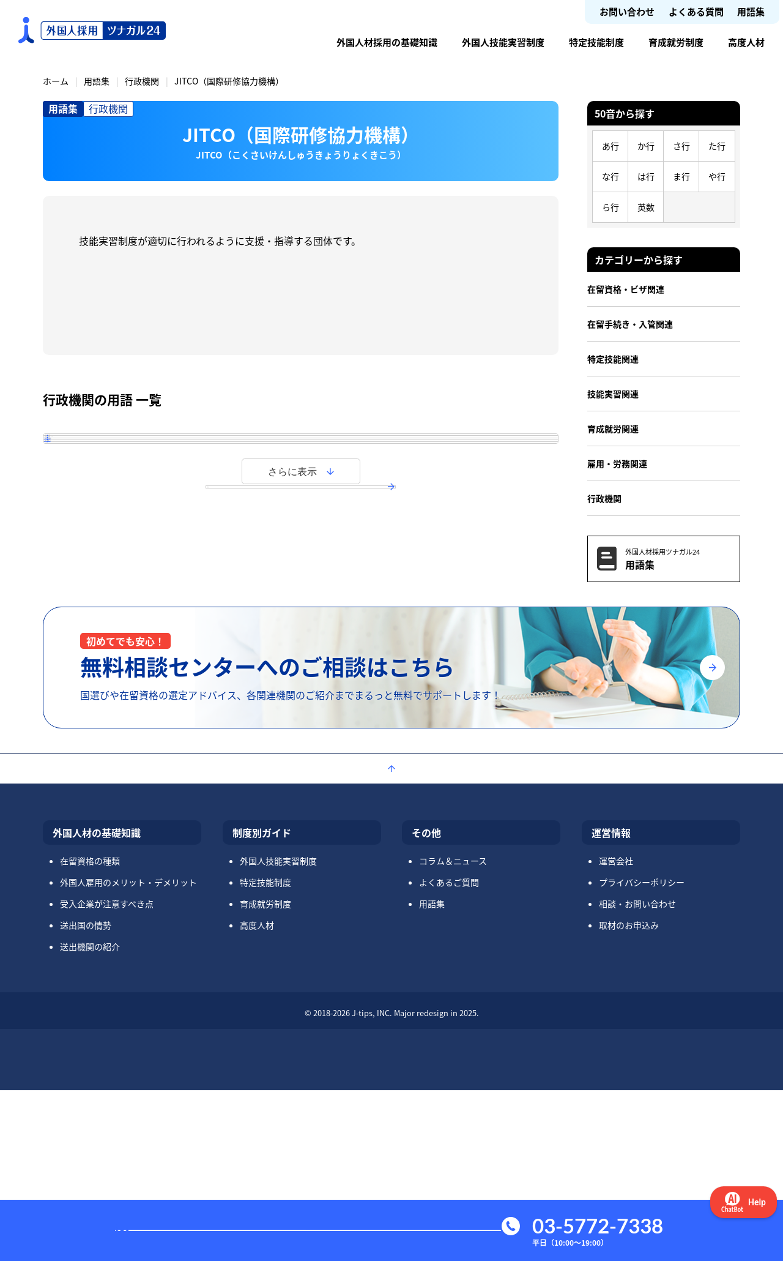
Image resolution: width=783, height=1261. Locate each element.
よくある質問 (696, 11)
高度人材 (746, 42)
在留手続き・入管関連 (630, 324)
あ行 (610, 146)
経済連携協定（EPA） (115, 590)
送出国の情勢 (85, 1096)
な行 (610, 176)
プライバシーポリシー (642, 1053)
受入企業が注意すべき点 (107, 1074)
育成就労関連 (613, 428)
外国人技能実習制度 (503, 42)
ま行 (681, 176)
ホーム (56, 81)
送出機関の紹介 (90, 1117)
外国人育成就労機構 (112, 451)
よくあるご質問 (449, 1053)
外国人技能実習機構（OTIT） (133, 486)
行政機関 (142, 81)
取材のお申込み (629, 1096)
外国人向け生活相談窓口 (122, 521)
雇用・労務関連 (617, 463)
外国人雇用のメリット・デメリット (128, 1053)
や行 (716, 176)
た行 (716, 146)
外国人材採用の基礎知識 (386, 42)
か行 (646, 146)
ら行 (610, 207)
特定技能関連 (613, 359)
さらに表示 (292, 636)
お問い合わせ (627, 11)
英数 (646, 207)
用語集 (751, 11)
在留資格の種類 (90, 1031)
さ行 (681, 146)
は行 (646, 176)
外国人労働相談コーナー (122, 555)
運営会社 (616, 1031)
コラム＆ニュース (453, 1031)
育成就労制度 (675, 42)
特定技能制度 (596, 42)
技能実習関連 (613, 393)
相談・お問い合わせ (637, 1074)
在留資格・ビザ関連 (625, 289)
